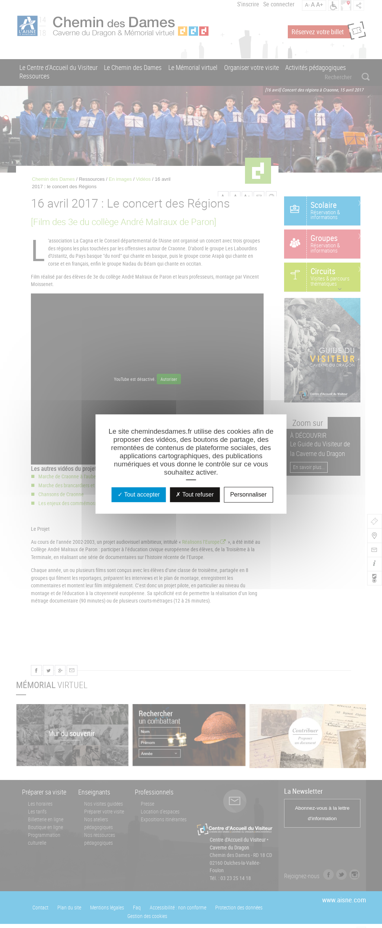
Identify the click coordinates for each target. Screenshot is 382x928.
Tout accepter (139, 494)
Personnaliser (248, 494)
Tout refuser (195, 494)
